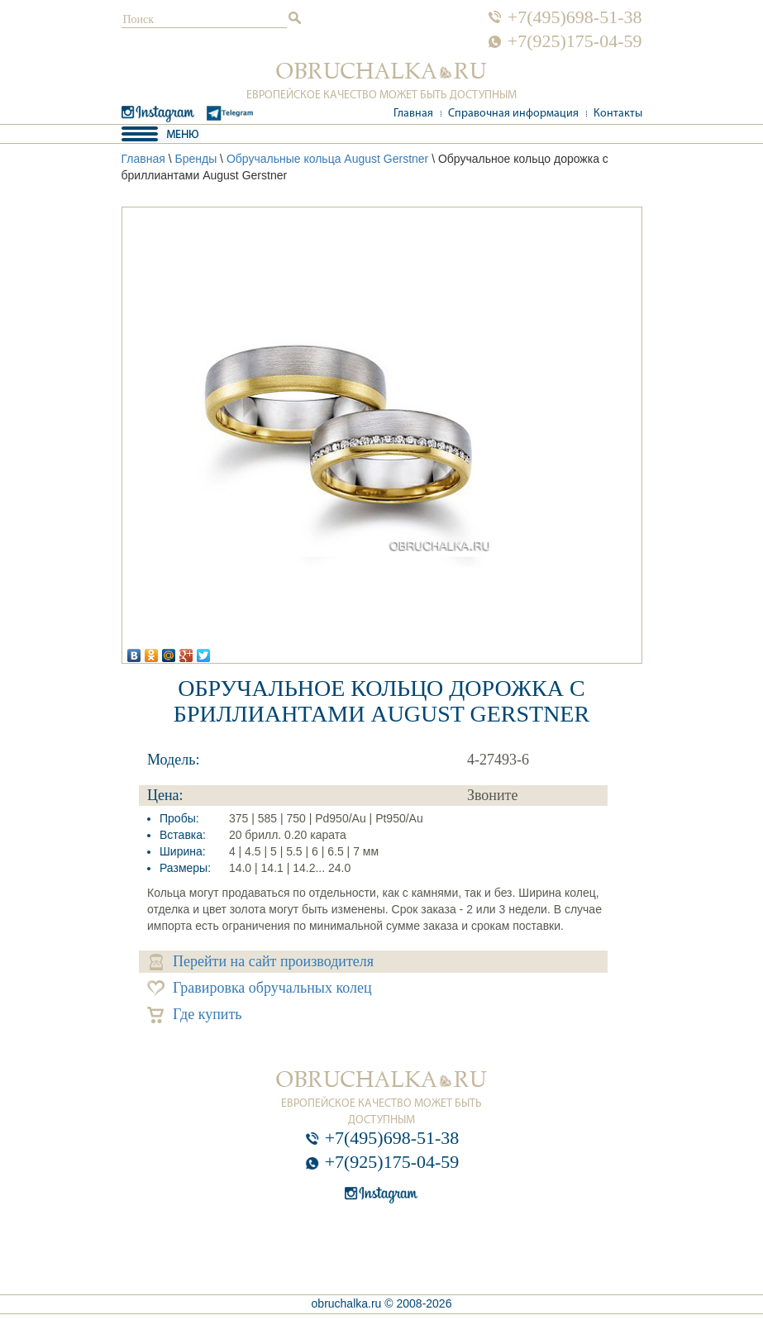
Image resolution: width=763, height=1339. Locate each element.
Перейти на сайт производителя (262, 962)
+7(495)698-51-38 (575, 17)
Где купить (194, 1014)
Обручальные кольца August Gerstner (327, 158)
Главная (413, 113)
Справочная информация (513, 113)
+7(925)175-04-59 (575, 41)
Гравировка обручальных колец (259, 988)
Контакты (618, 113)
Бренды (195, 158)
